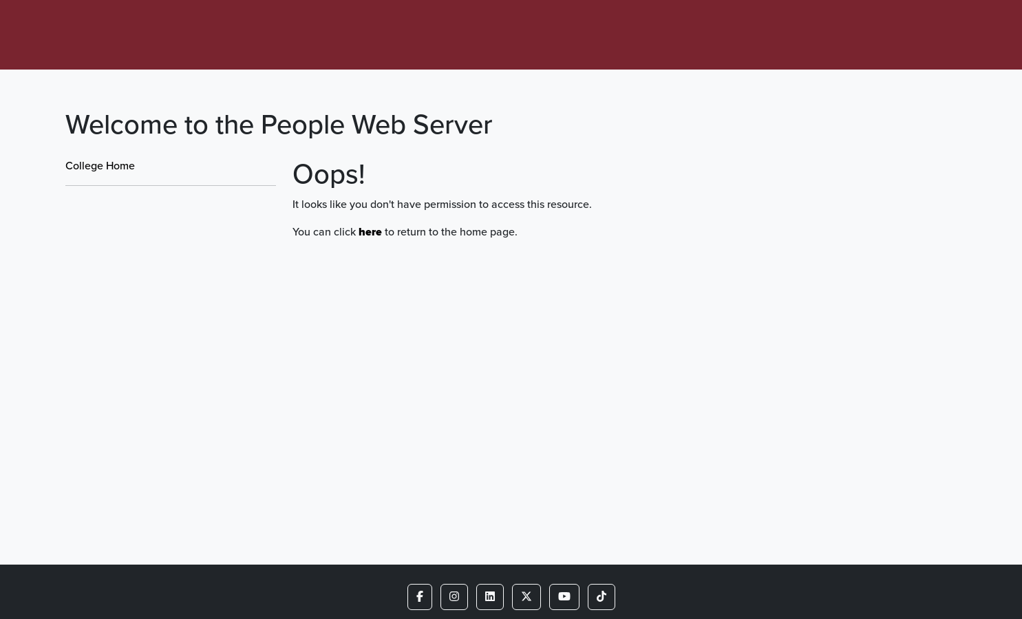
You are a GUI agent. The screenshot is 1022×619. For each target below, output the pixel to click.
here (370, 232)
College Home (100, 166)
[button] (419, 597)
